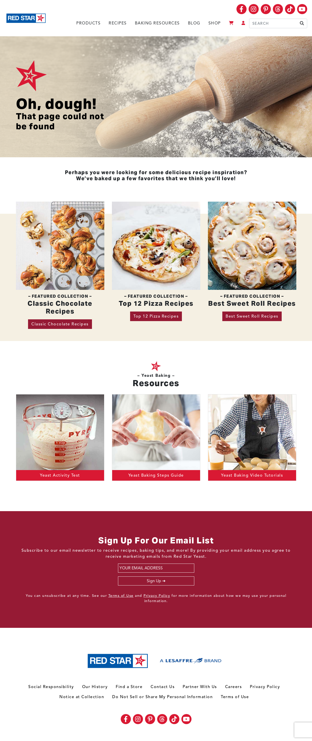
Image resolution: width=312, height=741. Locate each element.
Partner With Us (200, 686)
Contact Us (163, 686)
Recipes (118, 23)
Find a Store (129, 686)
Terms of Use (121, 596)
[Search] (278, 23)
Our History (95, 686)
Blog (194, 23)
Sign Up (154, 580)
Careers (233, 686)
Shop (214, 23)
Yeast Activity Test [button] (60, 475)
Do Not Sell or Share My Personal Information (162, 696)
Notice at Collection (81, 696)
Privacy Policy (156, 596)
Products (88, 23)
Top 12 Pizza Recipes (156, 316)
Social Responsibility (51, 686)
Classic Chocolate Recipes (60, 324)
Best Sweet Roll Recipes (252, 316)
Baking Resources (157, 23)
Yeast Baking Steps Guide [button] (156, 475)
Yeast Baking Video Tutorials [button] (252, 475)
